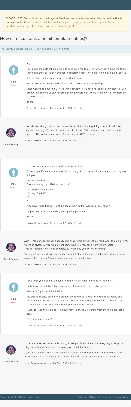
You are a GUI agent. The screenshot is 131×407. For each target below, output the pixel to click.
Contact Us (82, 397)
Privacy (118, 397)
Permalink (79, 108)
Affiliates (92, 397)
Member (13, 85)
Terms (110, 397)
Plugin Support (43, 49)
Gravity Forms (61, 49)
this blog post (66, 26)
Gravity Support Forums (18, 49)
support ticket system (95, 22)
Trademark (102, 397)
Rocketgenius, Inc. (31, 397)
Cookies (125, 397)
